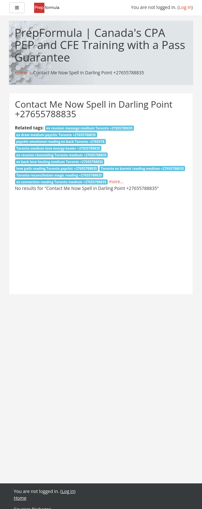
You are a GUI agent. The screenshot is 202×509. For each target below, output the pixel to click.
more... (116, 181)
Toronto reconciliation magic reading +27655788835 (59, 175)
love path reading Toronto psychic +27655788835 (56, 168)
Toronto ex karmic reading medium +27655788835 (142, 168)
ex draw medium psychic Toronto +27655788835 (56, 135)
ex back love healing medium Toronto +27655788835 (59, 162)
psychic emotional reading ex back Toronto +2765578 (60, 141)
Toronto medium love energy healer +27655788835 (58, 148)
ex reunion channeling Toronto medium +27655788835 (61, 155)
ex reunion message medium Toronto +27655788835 (89, 128)
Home (20, 498)
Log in (185, 7)
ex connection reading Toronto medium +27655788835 (61, 182)
